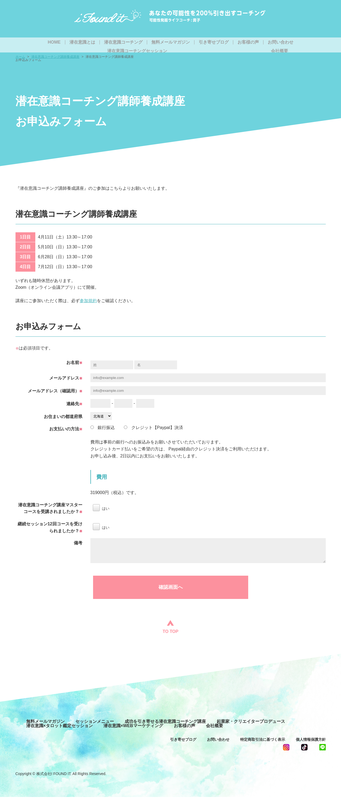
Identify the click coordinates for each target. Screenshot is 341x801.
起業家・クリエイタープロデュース (251, 725)
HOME (54, 42)
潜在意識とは (82, 42)
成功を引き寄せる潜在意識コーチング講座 (165, 725)
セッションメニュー (94, 725)
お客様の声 (248, 42)
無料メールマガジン (170, 42)
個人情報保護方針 (311, 743)
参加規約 (88, 300)
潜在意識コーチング (123, 42)
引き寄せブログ (214, 42)
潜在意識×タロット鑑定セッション (59, 730)
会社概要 (214, 730)
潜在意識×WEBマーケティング (133, 730)
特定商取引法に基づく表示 (262, 743)
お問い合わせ (280, 42)
